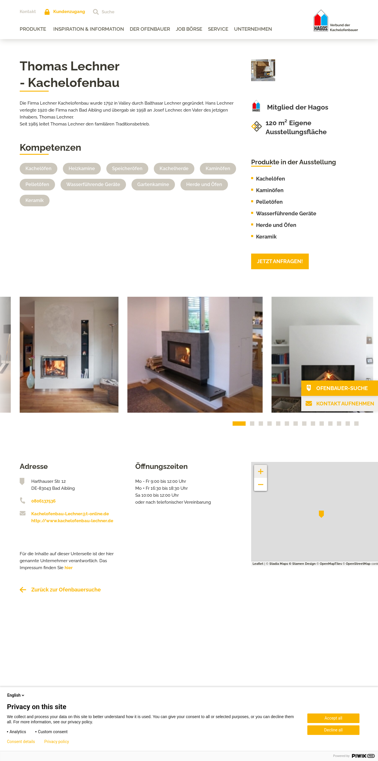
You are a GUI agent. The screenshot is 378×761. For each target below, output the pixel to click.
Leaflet (258, 564)
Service (218, 29)
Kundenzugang (69, 11)
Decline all (333, 730)
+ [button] (261, 468)
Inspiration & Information (88, 29)
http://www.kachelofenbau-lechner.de (72, 520)
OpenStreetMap (358, 564)
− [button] (261, 481)
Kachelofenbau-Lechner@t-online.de (70, 513)
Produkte (33, 29)
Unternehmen (253, 29)
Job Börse (189, 29)
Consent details (21, 741)
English (16, 695)
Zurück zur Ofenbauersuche (66, 590)
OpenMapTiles (331, 564)
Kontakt (28, 11)
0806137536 (43, 501)
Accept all (333, 718)
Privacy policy (56, 741)
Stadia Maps (278, 564)
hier (69, 567)
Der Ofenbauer (150, 29)
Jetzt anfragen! (280, 261)
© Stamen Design (302, 564)
